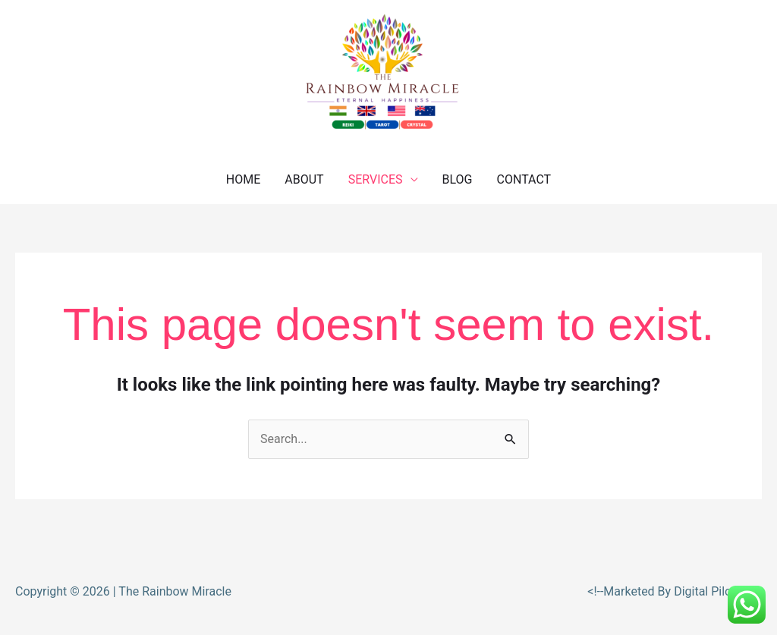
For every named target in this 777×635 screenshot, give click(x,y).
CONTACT (524, 179)
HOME (243, 179)
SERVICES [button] (375, 179)
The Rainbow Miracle (174, 591)
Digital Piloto (709, 591)
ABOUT (304, 179)
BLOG (457, 179)
